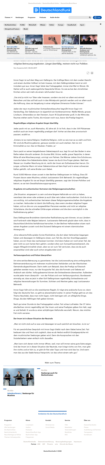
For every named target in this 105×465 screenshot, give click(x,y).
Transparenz (88, 432)
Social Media (50, 427)
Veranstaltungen (70, 430)
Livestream (29, 425)
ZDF (43, 444)
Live (97, 17)
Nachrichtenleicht (10, 432)
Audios (28, 427)
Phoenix (50, 444)
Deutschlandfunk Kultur (51, 3)
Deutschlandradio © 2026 (53, 451)
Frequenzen (30, 437)
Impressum (78, 441)
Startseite (6, 24)
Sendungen (20, 17)
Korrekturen (88, 434)
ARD (38, 444)
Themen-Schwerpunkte (12, 437)
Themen (7, 17)
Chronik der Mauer (66, 444)
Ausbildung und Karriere (92, 430)
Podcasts (43, 17)
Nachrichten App (32, 434)
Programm (31, 17)
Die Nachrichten (9, 430)
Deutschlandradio (34, 3)
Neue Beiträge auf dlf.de (12, 434)
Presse (86, 427)
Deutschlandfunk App (33, 432)
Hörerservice (50, 425)
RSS (66, 434)
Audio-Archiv (54, 17)
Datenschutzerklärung (46, 441)
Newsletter (68, 427)
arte (56, 444)
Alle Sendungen (9, 427)
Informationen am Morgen (21, 24)
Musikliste (68, 432)
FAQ (66, 425)
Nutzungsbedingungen (64, 441)
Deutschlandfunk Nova (69, 3)
